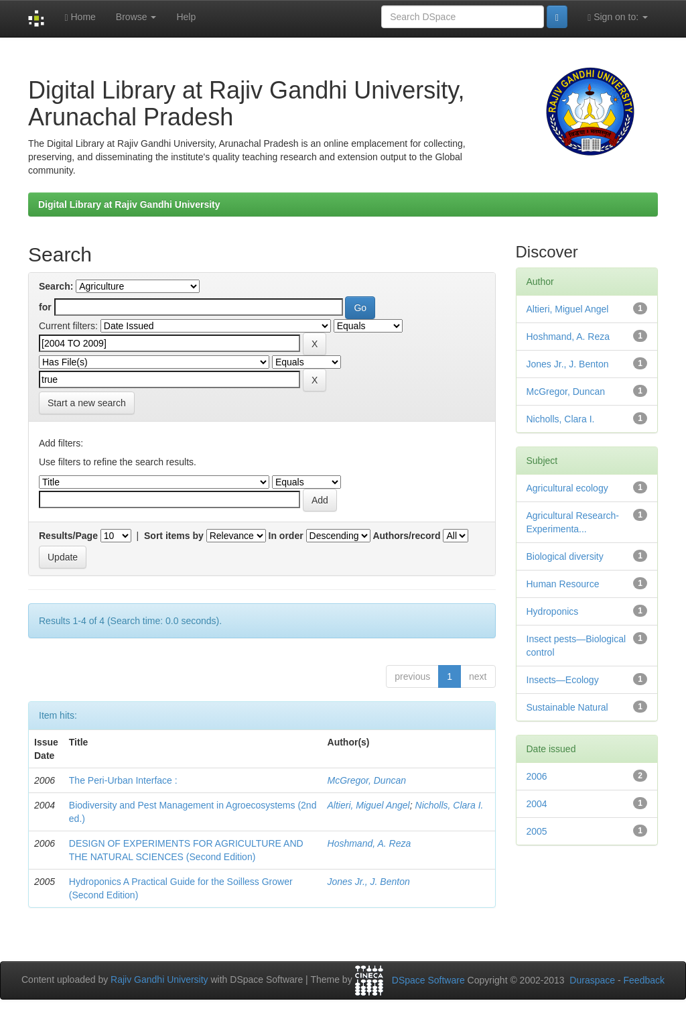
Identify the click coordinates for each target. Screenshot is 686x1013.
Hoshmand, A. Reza (369, 843)
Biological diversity (565, 556)
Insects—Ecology (563, 679)
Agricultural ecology (567, 488)
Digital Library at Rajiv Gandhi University (129, 204)
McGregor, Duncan (367, 780)
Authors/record (406, 535)
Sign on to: (618, 17)
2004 (537, 803)
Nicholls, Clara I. (449, 805)
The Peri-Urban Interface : (123, 780)
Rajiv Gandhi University (159, 980)
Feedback (644, 980)
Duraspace (592, 980)
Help (186, 16)
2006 (537, 776)
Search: (56, 286)
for (45, 307)
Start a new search (87, 403)
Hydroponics (553, 611)
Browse (136, 16)
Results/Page (68, 535)
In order (286, 535)
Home (79, 17)
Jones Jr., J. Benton (369, 881)
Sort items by (174, 535)
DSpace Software (428, 980)
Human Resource (563, 584)
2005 (537, 831)
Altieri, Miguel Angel (369, 805)
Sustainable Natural (567, 707)
